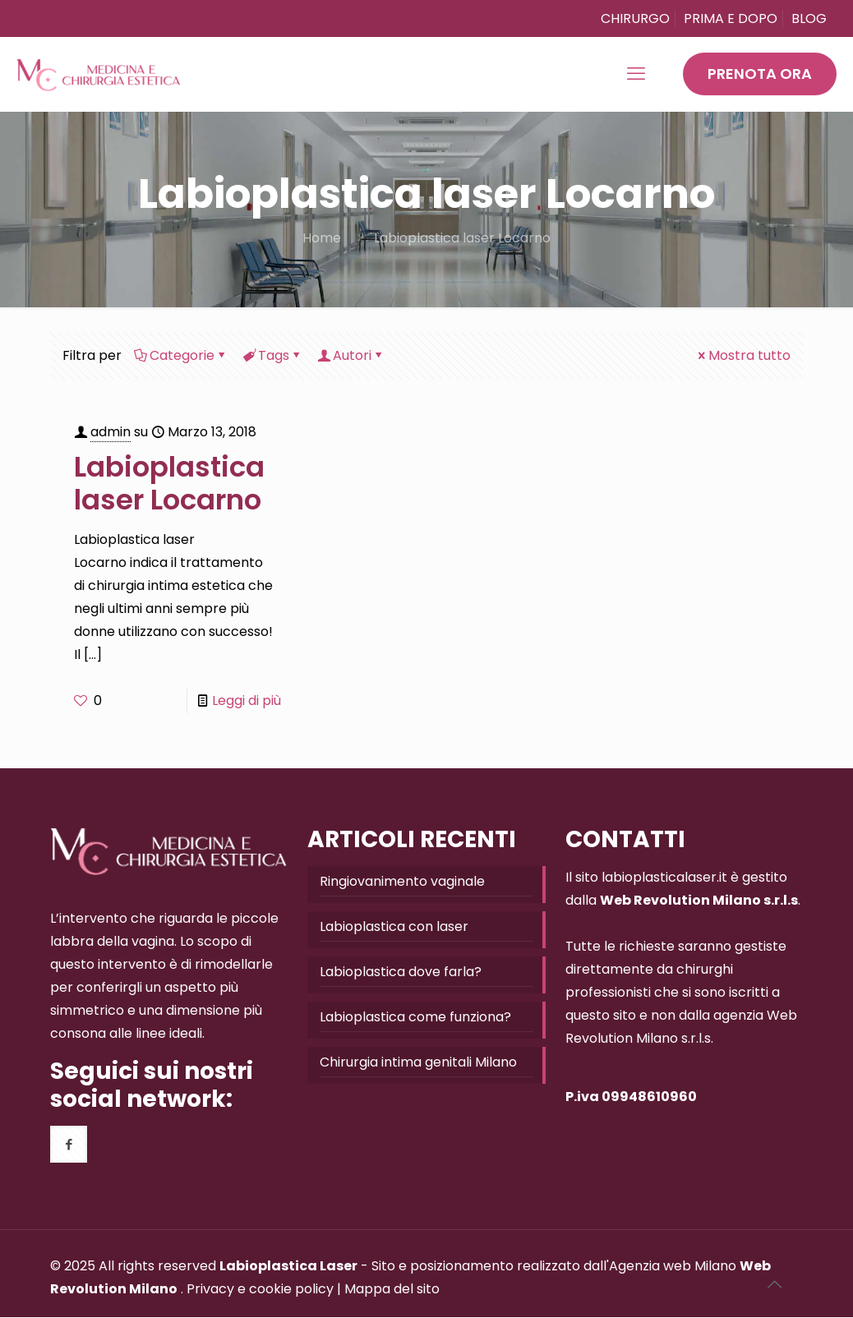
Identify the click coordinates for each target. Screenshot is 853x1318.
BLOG (809, 18)
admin (110, 431)
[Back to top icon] (774, 1284)
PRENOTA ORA (760, 73)
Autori (351, 355)
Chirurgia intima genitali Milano (418, 1062)
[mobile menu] (636, 74)
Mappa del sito (392, 1288)
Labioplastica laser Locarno (462, 237)
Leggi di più (246, 700)
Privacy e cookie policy (260, 1288)
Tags (272, 355)
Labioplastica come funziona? (415, 1016)
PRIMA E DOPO (730, 18)
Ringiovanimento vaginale (402, 881)
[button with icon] (68, 1144)
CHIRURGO (635, 18)
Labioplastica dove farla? (401, 971)
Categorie (181, 355)
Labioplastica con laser (394, 926)
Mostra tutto (743, 355)
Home (321, 237)
